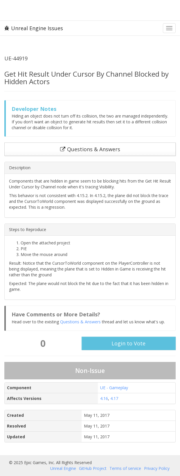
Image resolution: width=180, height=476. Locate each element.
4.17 (114, 398)
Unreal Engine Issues (33, 28)
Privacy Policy (157, 468)
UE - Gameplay (114, 387)
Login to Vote (128, 343)
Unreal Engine (63, 468)
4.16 (104, 398)
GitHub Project (93, 468)
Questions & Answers (80, 321)
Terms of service (125, 468)
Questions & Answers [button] (90, 149)
